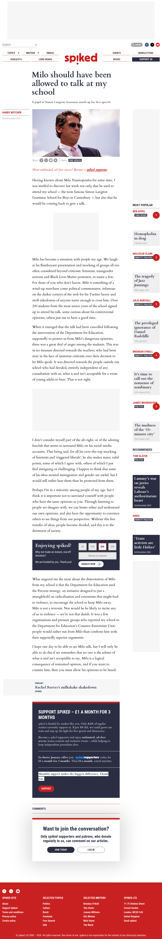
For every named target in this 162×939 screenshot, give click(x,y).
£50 (112, 546)
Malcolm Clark (143, 253)
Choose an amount (97, 555)
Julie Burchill (142, 300)
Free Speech (75, 160)
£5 (82, 546)
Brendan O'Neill (143, 351)
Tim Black (88, 925)
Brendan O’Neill (91, 903)
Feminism (47, 916)
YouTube (158, 45)
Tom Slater (140, 456)
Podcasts (16, 59)
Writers (30, 53)
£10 (92, 546)
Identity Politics (143, 257)
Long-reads (45, 59)
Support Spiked (9, 908)
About (5, 903)
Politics (139, 406)
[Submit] (36, 44)
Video (136, 515)
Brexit (46, 912)
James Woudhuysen (145, 402)
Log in (136, 44)
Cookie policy (8, 920)
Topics (11, 53)
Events (117, 53)
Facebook (147, 45)
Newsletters (145, 53)
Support (46, 788)
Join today (61, 849)
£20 (102, 546)
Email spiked (130, 920)
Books (116, 59)
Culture (46, 908)
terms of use (72, 935)
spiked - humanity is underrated (81, 59)
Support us (145, 59)
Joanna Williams (91, 912)
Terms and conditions (12, 912)
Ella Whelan (89, 916)
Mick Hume (88, 920)
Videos (50, 53)
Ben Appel (139, 211)
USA (45, 925)
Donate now (88, 564)
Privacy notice (9, 916)
